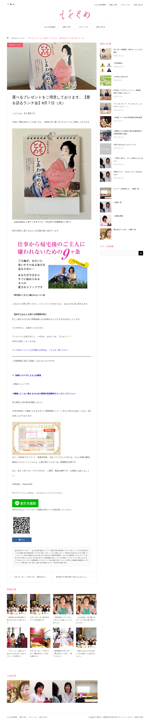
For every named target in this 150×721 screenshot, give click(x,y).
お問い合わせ (100, 27)
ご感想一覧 (118, 202)
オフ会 (77, 555)
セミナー (50, 563)
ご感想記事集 (118, 216)
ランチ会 (78, 550)
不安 (29, 563)
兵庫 (22, 563)
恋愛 (83, 553)
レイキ (57, 558)
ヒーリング (47, 550)
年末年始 (56, 563)
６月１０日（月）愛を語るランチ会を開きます (39, 618)
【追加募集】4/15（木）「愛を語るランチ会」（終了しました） (62, 653)
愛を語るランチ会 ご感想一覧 (125, 229)
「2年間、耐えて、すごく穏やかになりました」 (128, 159)
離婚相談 (80, 560)
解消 (37, 563)
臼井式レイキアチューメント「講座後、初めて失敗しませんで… (128, 91)
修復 (41, 550)
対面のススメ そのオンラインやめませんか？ (128, 173)
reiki (53, 558)
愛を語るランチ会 (18, 38)
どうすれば (18, 560)
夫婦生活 (67, 553)
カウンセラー (27, 560)
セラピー (61, 553)
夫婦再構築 (47, 558)
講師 (52, 550)
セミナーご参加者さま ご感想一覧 (126, 189)
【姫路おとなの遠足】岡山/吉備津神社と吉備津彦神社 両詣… (128, 132)
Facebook (8, 4)
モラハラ (82, 555)
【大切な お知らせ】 (121, 77)
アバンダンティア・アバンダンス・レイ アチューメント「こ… (128, 105)
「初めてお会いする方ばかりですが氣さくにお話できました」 (85, 653)
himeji (72, 553)
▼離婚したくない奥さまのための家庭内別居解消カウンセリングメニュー (44, 394)
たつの (75, 558)
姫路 (54, 560)
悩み (37, 558)
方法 (61, 558)
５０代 (46, 553)
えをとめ (84, 558)
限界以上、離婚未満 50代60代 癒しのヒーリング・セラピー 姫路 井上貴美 (120, 717)
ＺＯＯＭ (37, 553)
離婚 (21, 553)
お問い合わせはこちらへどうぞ (125, 144)
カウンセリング (44, 560)
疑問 (61, 563)
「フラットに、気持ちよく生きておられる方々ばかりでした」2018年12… (16, 653)
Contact (11, 4)
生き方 (19, 558)
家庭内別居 (30, 553)
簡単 (23, 558)
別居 (24, 553)
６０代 (79, 553)
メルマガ (69, 558)
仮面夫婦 (61, 550)
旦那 (56, 550)
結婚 (56, 553)
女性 (39, 555)
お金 (35, 555)
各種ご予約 (67, 27)
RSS (14, 4)
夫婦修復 (74, 560)
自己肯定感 (43, 563)
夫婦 (42, 553)
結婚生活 (30, 555)
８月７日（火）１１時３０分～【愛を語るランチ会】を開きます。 (39, 653)
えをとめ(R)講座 (49, 27)
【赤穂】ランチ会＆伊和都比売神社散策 (128, 117)
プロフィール (83, 27)
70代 (79, 558)
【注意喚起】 (118, 63)
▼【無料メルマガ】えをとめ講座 (26, 375)
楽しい (72, 550)
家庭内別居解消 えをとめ (59, 555)
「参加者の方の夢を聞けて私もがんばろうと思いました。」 (16, 620)
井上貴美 (36, 550)
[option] (18, 691)
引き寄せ (68, 560)
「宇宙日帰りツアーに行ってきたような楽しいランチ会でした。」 (62, 620)
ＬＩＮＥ (51, 553)
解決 (64, 558)
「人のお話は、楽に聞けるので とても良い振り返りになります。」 (86, 620)
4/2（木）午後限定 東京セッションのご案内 (128, 51)
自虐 (50, 560)
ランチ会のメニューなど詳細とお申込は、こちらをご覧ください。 (41, 350)
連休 (26, 563)
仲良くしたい (60, 560)
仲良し (34, 563)
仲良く (65, 563)
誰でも (41, 558)
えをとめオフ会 (30, 558)
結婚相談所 (34, 560)
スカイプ (67, 550)
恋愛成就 (71, 555)
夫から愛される (46, 555)
